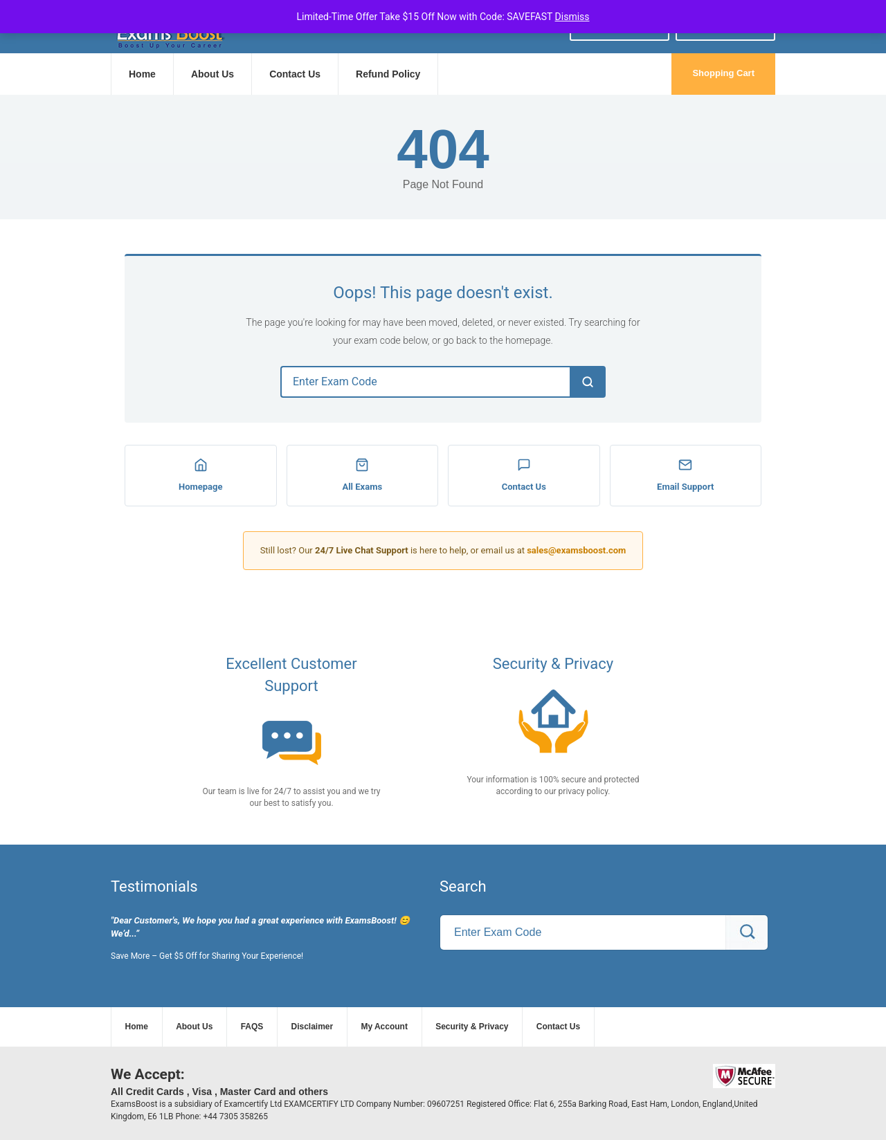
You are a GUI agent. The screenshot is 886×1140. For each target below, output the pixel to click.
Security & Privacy (471, 1026)
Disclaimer (312, 1026)
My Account (384, 1026)
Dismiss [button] (572, 16)
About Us (212, 74)
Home (142, 74)
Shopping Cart (723, 73)
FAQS (252, 1026)
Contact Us (294, 74)
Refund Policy (388, 74)
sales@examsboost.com (576, 550)
